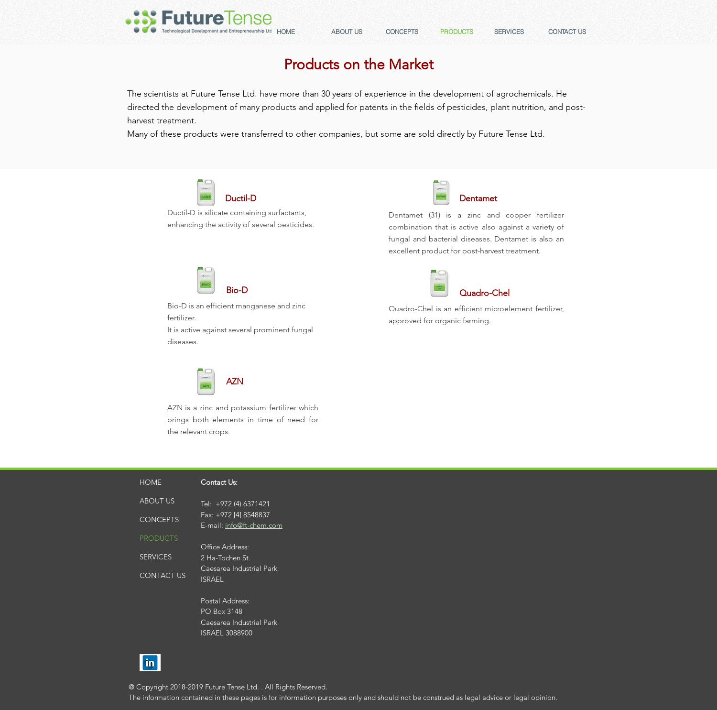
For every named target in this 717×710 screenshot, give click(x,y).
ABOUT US (157, 500)
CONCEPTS (159, 519)
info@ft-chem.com (253, 525)
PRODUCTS (159, 538)
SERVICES (156, 556)
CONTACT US (162, 575)
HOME (151, 482)
